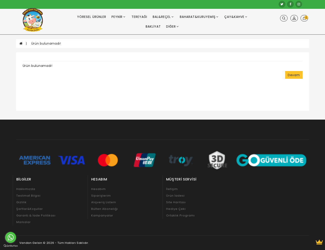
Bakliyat (153, 26)
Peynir (118, 17)
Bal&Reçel (163, 17)
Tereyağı (139, 17)
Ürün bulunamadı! (46, 43)
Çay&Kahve (235, 17)
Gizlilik (21, 202)
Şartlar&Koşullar (29, 209)
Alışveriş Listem (103, 202)
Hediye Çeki (176, 209)
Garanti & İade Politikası (36, 215)
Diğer (172, 26)
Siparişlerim (101, 196)
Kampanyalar (102, 215)
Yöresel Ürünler (91, 17)
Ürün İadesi (175, 196)
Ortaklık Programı (180, 215)
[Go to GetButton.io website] (11, 245)
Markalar (23, 222)
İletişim (172, 189)
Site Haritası (176, 202)
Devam (294, 75)
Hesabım (98, 189)
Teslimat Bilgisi (28, 196)
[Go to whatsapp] (10, 237)
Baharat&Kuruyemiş (199, 17)
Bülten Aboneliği (104, 209)
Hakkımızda (25, 189)
